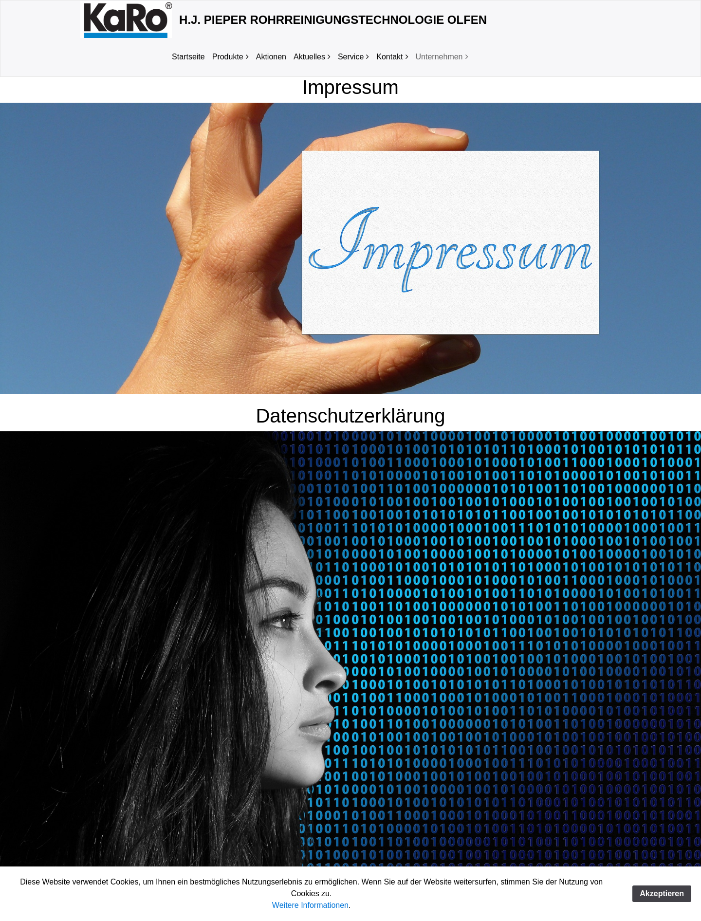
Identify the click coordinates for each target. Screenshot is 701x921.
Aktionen (271, 57)
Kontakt (389, 57)
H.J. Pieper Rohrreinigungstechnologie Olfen (333, 19)
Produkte (227, 57)
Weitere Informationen (310, 905)
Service (351, 57)
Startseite (188, 57)
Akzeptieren (662, 893)
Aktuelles (309, 57)
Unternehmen (439, 57)
